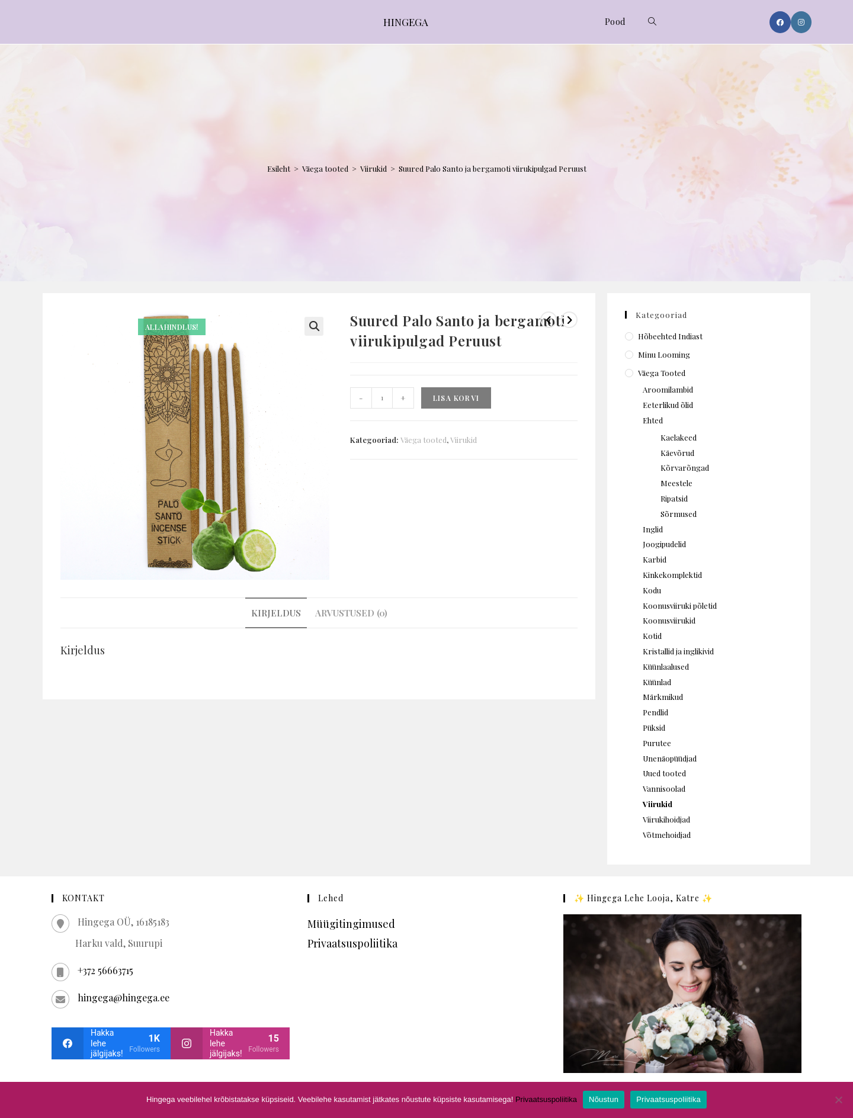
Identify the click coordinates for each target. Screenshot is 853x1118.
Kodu (652, 590)
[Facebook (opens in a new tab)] (780, 22)
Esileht (278, 168)
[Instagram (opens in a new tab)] (801, 22)
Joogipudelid (664, 544)
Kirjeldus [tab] (276, 612)
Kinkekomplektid (672, 575)
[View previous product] (548, 319)
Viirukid (373, 168)
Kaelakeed (678, 437)
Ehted (653, 420)
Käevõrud (677, 453)
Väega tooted (325, 168)
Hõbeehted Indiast (670, 336)
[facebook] (111, 1043)
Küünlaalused (666, 666)
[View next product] (569, 319)
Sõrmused (678, 514)
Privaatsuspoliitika (352, 943)
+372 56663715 (105, 970)
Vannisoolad (664, 788)
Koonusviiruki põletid (680, 605)
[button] (313, 326)
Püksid (654, 727)
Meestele (676, 483)
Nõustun (603, 1099)
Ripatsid (674, 498)
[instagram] (230, 1043)
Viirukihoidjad (666, 819)
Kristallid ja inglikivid (678, 651)
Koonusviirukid (669, 620)
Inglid (653, 529)
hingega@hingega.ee (123, 997)
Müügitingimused (351, 924)
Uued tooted (664, 773)
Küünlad (657, 682)
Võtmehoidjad (667, 835)
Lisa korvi (456, 398)
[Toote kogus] (382, 398)
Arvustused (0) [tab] (351, 612)
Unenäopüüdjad (670, 758)
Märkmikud (663, 697)
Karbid (654, 559)
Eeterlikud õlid (668, 405)
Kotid (652, 636)
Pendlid (655, 712)
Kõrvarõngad (684, 467)
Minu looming (664, 354)
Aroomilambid (668, 389)
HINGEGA (405, 21)
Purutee (657, 743)
